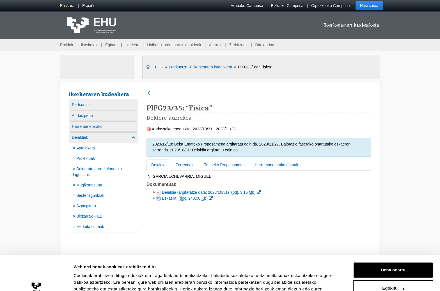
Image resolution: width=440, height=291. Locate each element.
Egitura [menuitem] (111, 45)
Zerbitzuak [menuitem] (238, 45)
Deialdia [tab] (158, 165)
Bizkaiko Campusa (287, 5)
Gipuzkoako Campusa (330, 5)
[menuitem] (67, 5)
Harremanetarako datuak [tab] (276, 165)
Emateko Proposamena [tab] (223, 165)
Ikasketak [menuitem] (89, 45)
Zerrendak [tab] (185, 165)
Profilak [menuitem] (66, 45)
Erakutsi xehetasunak (95, 280)
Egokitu (393, 257)
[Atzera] (148, 93)
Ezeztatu (393, 275)
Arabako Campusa (247, 5)
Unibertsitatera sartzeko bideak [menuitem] (174, 45)
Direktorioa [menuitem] (264, 45)
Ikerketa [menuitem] (132, 45)
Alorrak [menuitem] (215, 45)
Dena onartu (393, 238)
